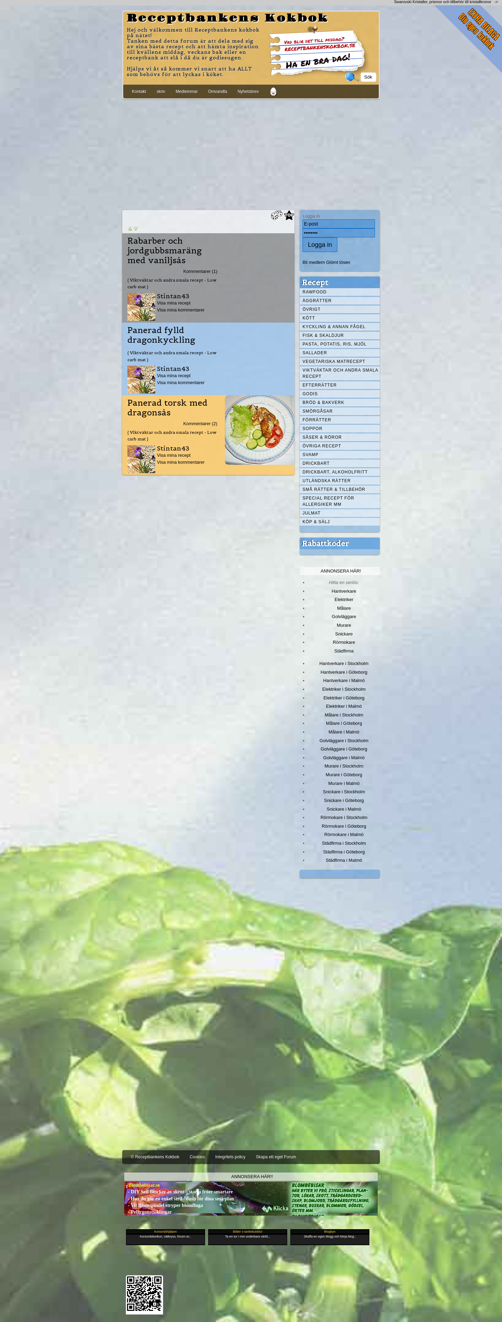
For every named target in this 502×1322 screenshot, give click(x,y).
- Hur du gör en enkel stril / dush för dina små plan (179, 1198)
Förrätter (317, 419)
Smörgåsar (318, 411)
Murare (344, 625)
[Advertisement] (251, 153)
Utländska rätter (327, 480)
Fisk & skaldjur (323, 335)
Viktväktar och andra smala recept (340, 373)
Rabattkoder (325, 543)
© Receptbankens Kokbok (155, 1156)
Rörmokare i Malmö (343, 834)
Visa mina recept (173, 303)
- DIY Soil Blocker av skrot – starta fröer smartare (178, 1191)
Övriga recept (322, 446)
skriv (161, 91)
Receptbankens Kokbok (228, 18)
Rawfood (315, 292)
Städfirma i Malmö (344, 860)
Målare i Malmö (344, 732)
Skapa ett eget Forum (276, 1156)
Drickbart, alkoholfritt (335, 472)
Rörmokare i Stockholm (344, 817)
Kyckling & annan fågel (334, 326)
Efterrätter (320, 385)
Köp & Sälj (316, 521)
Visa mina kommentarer (181, 310)
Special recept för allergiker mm (328, 501)
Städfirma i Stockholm (344, 843)
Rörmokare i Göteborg (344, 826)
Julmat (312, 513)
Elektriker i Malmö (344, 706)
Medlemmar (186, 91)
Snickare (344, 633)
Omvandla (217, 91)
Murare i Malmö (344, 783)
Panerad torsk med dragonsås (167, 407)
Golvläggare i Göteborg (344, 749)
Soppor (312, 428)
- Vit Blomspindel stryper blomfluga (163, 1205)
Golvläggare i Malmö (344, 757)
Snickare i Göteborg (344, 800)
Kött (309, 318)
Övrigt (312, 309)
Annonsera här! (341, 571)
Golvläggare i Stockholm (344, 740)
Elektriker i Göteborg (343, 697)
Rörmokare (344, 642)
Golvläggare (344, 616)
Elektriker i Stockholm (344, 689)
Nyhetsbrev (248, 91)
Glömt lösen (338, 262)
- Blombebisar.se (142, 1185)
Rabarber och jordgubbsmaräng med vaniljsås (164, 250)
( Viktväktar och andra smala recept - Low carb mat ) (172, 283)
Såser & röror (322, 437)
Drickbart (316, 463)
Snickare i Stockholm (344, 791)
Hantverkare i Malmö (344, 680)
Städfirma (343, 651)
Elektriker (344, 599)
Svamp (311, 454)
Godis (310, 393)
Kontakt (139, 91)
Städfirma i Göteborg (344, 851)
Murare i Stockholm (343, 766)
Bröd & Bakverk (323, 402)
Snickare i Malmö (344, 809)
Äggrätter (317, 300)
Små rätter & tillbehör (334, 489)
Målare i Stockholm (344, 714)
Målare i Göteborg (344, 723)
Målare (344, 608)
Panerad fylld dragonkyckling (161, 335)
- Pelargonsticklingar (148, 1212)
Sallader (315, 352)
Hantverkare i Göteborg (344, 672)
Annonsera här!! (252, 1176)
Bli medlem (314, 262)
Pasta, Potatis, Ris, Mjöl (335, 344)
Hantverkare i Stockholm (343, 663)
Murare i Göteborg (343, 774)
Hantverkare (344, 591)
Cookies (197, 1156)
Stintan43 (173, 296)
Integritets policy (230, 1156)
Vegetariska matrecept (334, 361)
